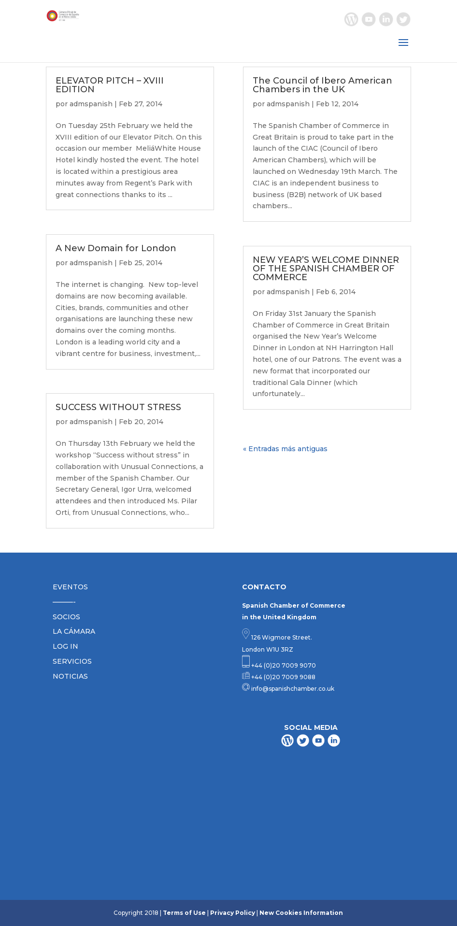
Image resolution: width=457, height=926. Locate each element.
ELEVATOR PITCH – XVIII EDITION (110, 85)
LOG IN (65, 646)
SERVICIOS (72, 661)
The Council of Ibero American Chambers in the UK (322, 85)
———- (64, 602)
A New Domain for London (116, 248)
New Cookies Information (301, 912)
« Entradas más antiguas (285, 448)
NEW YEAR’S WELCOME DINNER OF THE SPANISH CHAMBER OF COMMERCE (326, 269)
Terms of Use (184, 912)
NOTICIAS (70, 676)
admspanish (91, 104)
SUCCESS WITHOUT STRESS (118, 407)
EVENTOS (70, 587)
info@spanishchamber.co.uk (292, 688)
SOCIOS (66, 617)
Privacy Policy (232, 912)
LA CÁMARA (74, 631)
